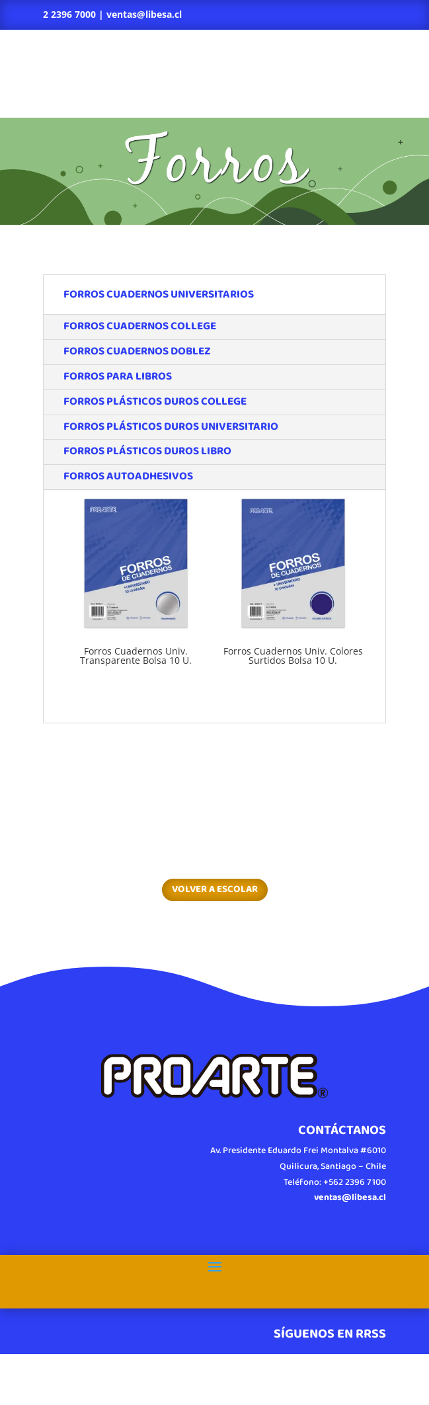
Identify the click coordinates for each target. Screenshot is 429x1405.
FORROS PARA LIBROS (117, 376)
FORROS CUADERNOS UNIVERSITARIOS (158, 294)
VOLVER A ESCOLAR (215, 889)
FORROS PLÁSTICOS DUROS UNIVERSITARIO (170, 427)
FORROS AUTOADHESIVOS (128, 476)
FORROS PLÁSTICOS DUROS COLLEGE (155, 402)
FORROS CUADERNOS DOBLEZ (137, 351)
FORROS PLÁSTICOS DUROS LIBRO (147, 451)
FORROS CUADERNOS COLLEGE (139, 326)
